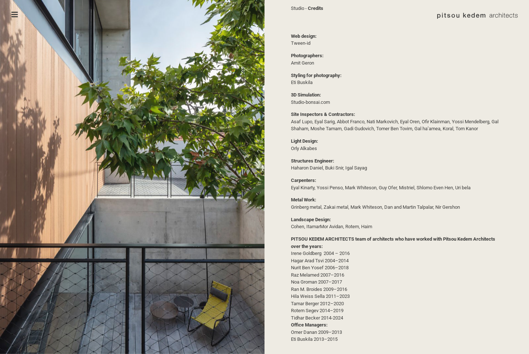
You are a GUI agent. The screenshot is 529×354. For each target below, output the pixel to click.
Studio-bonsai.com (310, 102)
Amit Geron (302, 63)
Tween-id (300, 43)
